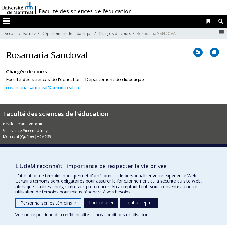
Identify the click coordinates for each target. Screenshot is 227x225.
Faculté (29, 33)
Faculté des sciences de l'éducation (85, 11)
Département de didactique (67, 33)
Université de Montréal (17, 8)
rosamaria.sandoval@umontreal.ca (42, 87)
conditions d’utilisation (126, 215)
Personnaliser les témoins (48, 203)
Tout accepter (139, 203)
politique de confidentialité (62, 215)
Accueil (11, 33)
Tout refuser (101, 203)
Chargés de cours (114, 33)
